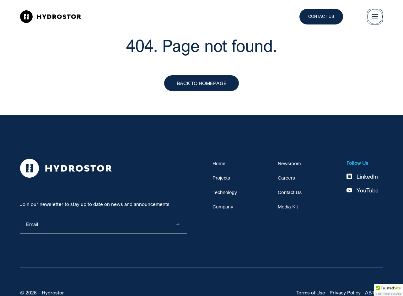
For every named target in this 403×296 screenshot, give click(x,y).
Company (222, 207)
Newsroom (289, 163)
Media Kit (288, 207)
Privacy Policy (345, 292)
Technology (224, 192)
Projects (221, 178)
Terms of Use (310, 292)
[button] (388, 290)
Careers (286, 178)
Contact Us (321, 16)
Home (218, 163)
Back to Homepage (202, 83)
